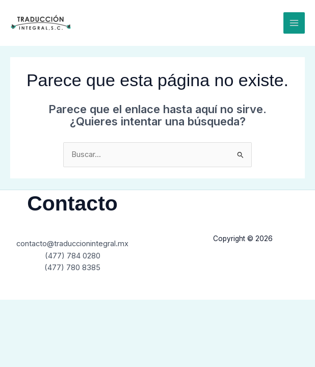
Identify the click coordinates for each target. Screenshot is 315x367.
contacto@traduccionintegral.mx (72, 243)
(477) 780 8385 (72, 267)
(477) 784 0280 (72, 255)
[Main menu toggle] (294, 23)
